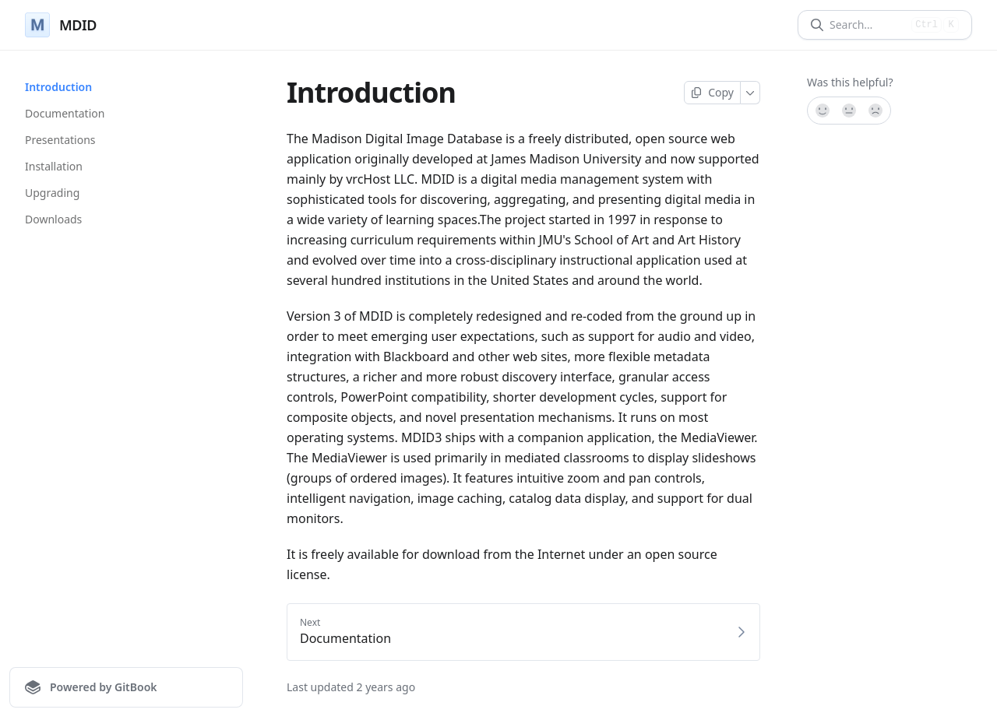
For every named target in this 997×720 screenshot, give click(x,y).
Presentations (60, 139)
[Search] (867, 25)
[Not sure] (849, 110)
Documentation (64, 113)
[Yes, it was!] (822, 110)
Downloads (53, 219)
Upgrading (52, 192)
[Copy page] (712, 92)
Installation (54, 166)
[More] (750, 92)
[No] (876, 110)
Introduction (58, 86)
